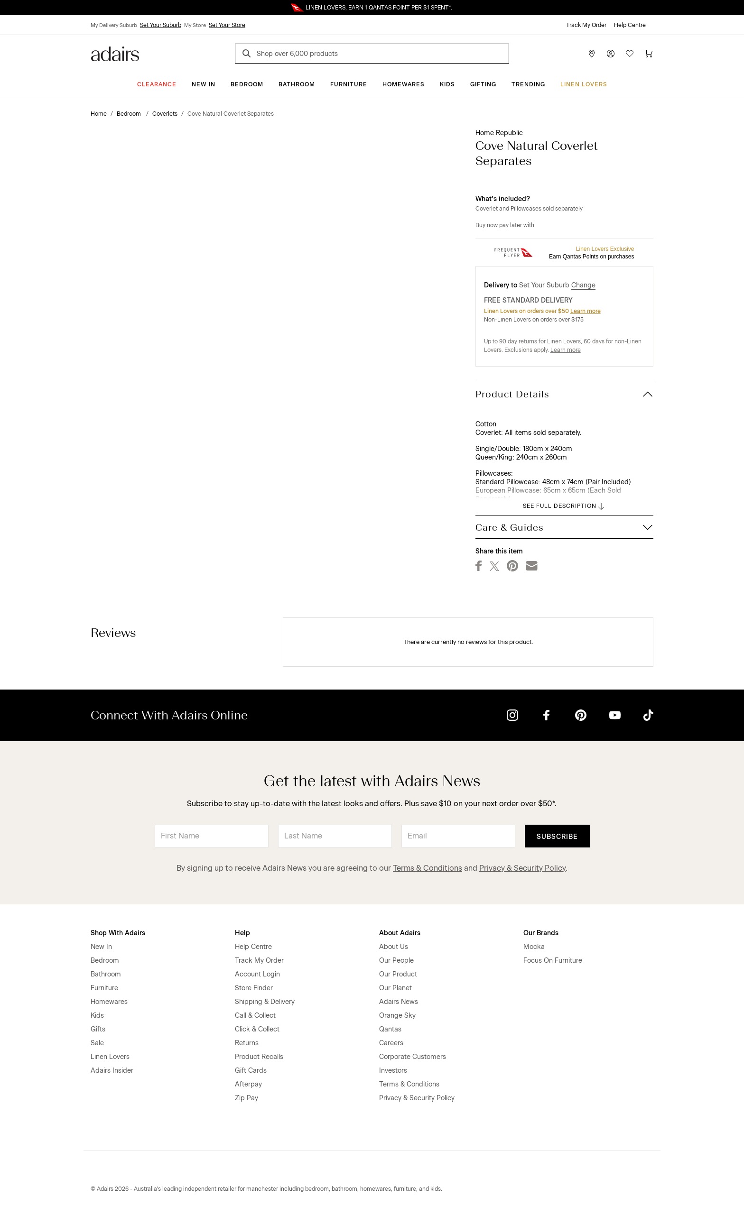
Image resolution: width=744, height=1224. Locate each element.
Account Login (257, 974)
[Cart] (648, 53)
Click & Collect (257, 1029)
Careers (391, 1043)
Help (242, 933)
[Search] (248, 54)
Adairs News (398, 1002)
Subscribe (557, 837)
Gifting (483, 84)
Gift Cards (251, 1071)
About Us (393, 947)
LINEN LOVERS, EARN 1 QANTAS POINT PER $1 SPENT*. (379, 7)
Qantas (390, 1029)
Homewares (403, 84)
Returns (247, 1043)
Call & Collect (255, 1016)
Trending (528, 84)
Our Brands (540, 933)
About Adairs (399, 933)
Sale (97, 1043)
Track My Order (586, 25)
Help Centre (630, 25)
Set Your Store (227, 25)
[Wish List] (629, 53)
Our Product (398, 974)
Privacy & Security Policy (522, 868)
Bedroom (247, 84)
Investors (393, 1071)
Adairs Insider (112, 1071)
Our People (396, 961)
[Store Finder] (591, 53)
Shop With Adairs (118, 933)
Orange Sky (397, 1016)
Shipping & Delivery (265, 1002)
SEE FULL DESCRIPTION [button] (564, 506)
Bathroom (297, 84)
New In (203, 84)
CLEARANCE (157, 84)
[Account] (610, 53)
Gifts (98, 1029)
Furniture (348, 84)
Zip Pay (246, 1098)
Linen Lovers (583, 84)
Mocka (534, 947)
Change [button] (583, 285)
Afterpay (248, 1084)
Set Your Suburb (160, 25)
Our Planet (395, 988)
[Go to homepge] (115, 52)
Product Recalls (259, 1057)
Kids (447, 84)
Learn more (585, 311)
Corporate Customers (412, 1057)
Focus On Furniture (552, 961)
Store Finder (254, 988)
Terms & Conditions (427, 868)
